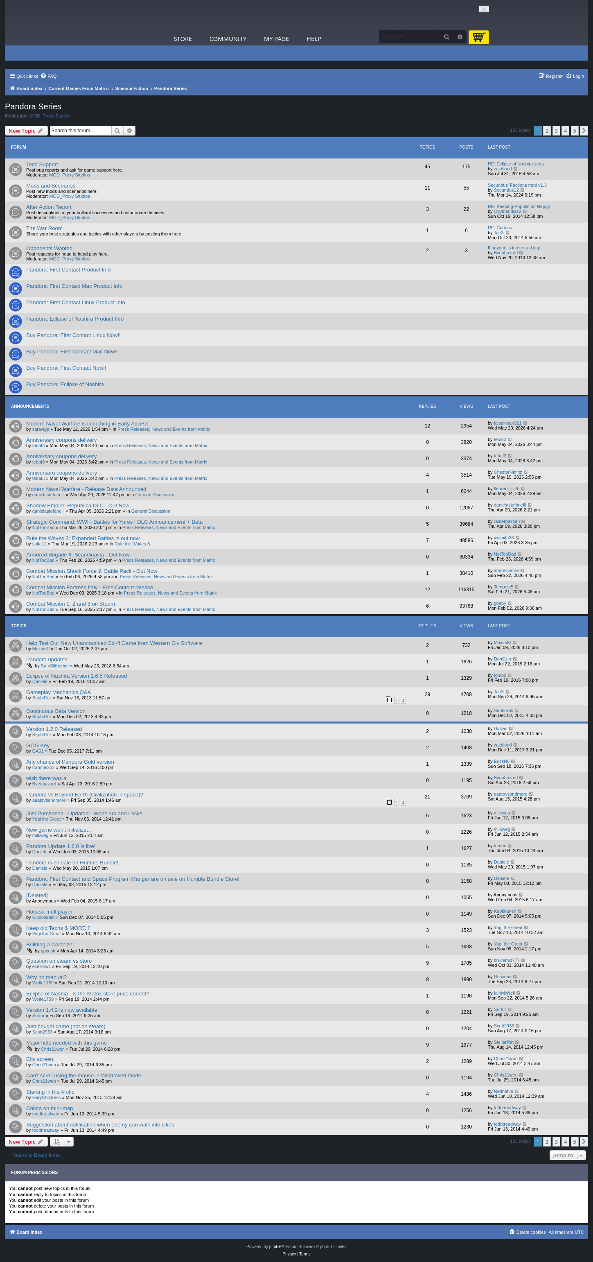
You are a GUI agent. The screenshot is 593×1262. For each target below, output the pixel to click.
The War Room (44, 228)
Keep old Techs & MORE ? (58, 928)
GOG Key (38, 745)
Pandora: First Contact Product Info (68, 270)
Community (228, 38)
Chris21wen (53, 1049)
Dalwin (500, 728)
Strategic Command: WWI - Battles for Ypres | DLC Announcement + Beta (114, 522)
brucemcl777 (507, 960)
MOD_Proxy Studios (50, 115)
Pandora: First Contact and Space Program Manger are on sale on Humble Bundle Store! (132, 879)
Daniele (39, 681)
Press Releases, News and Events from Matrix (163, 429)
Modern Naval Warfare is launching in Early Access (87, 424)
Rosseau (503, 976)
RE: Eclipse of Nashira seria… (518, 163)
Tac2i (499, 232)
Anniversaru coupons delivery (61, 473)
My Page (276, 38)
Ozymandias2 (507, 211)
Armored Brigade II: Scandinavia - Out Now (78, 555)
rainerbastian (507, 521)
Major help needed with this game (66, 1043)
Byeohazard (506, 252)
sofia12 (39, 543)
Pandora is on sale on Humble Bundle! (72, 862)
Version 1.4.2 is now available (61, 1010)
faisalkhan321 (508, 423)
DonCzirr (503, 658)
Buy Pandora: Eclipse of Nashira (65, 384)
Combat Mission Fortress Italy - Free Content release (89, 587)
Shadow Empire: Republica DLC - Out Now (77, 505)
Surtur (38, 1015)
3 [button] (556, 130)
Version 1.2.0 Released (54, 729)
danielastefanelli (48, 494)
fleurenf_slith (506, 488)
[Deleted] (37, 895)
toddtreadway (45, 1113)
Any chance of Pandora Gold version (70, 762)
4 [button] (565, 130)
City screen (39, 1059)
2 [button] (547, 130)
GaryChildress (46, 1097)
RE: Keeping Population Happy (519, 206)
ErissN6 (502, 761)
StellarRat (504, 1042)
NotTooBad (43, 527)
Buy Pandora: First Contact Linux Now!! (73, 335)
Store (183, 38)
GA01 (38, 751)
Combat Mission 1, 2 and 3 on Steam (70, 604)
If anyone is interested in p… (516, 247)
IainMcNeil (504, 993)
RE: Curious (500, 227)
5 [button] (574, 130)
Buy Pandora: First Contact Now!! (66, 368)
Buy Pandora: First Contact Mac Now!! (72, 351)
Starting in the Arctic (50, 1092)
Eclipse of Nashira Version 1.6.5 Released (76, 676)
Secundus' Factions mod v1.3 (517, 185)
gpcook (48, 950)
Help (314, 38)
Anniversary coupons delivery (61, 440)
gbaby (500, 603)
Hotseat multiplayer (49, 912)
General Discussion (154, 494)
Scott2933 (42, 1031)
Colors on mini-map (49, 1108)
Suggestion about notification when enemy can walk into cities (100, 1125)
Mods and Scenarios (50, 186)
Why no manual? (46, 977)
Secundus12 (506, 190)
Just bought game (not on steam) (66, 1026)
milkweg (502, 812)
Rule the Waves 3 (132, 543)
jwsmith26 (504, 537)
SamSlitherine (55, 665)
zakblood (503, 168)
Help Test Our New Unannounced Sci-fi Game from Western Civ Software (114, 643)
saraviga (41, 429)
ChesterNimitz (508, 472)
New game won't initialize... (58, 830)
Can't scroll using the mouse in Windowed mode (83, 1075)
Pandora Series (33, 106)
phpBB (275, 1246)
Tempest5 (504, 586)
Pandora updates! (47, 659)
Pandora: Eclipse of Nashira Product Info (75, 319)
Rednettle (503, 1091)
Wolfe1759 (43, 982)
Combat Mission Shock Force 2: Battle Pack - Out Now (91, 571)
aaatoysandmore (49, 800)
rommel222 (43, 767)
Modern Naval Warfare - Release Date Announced (86, 489)
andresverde (506, 570)
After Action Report (49, 207)
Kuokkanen (43, 917)
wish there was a (46, 778)
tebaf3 (38, 445)
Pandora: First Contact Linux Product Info (75, 302)
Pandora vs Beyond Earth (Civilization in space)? (84, 795)
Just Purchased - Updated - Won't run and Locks (84, 813)
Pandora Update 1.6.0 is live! (60, 846)
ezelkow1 (41, 966)
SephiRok (42, 697)
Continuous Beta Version (56, 711)
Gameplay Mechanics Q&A (58, 692)
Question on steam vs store (59, 961)
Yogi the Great (46, 818)
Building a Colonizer (50, 944)
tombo (500, 675)
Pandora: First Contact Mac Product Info (74, 286)
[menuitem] (48, 76)
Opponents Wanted (49, 248)
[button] (584, 131)
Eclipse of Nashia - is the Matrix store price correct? (87, 994)
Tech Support (42, 164)
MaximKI (41, 648)
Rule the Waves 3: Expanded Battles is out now (83, 538)
